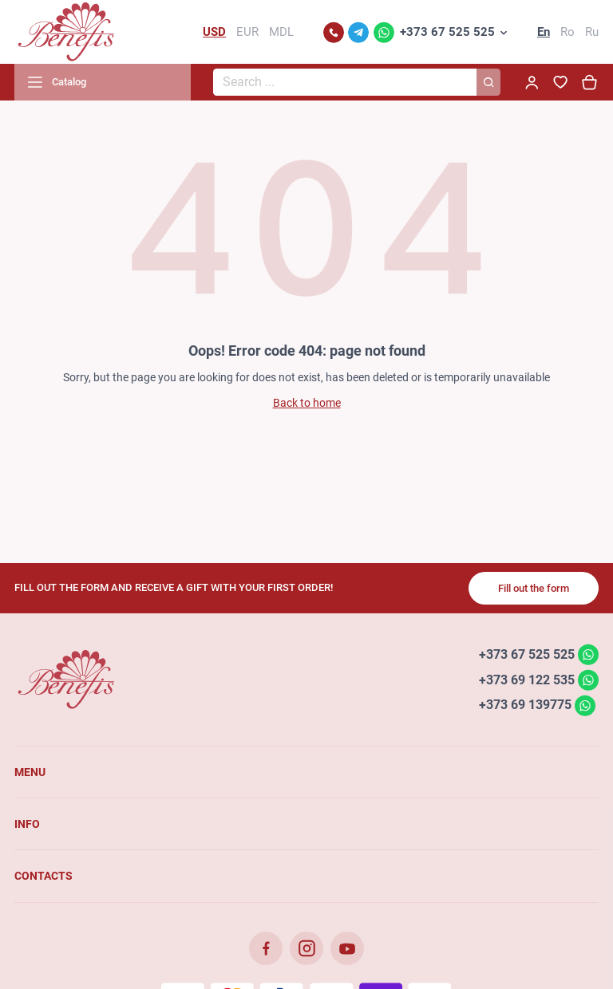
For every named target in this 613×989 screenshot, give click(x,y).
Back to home (307, 402)
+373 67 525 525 (447, 32)
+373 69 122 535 (527, 679)
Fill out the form (533, 588)
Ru (592, 32)
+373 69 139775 (525, 704)
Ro (567, 32)
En (543, 32)
